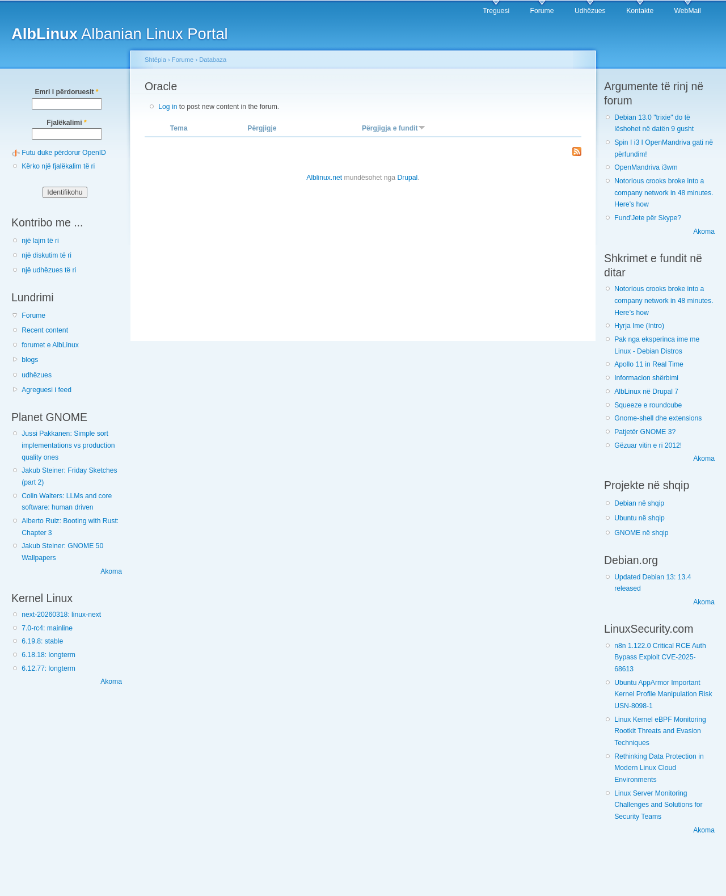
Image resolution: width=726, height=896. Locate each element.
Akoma (111, 571)
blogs (30, 360)
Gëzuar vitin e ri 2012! (648, 445)
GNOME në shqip (641, 533)
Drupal (407, 178)
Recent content (45, 330)
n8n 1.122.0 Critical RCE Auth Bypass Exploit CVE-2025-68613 (660, 657)
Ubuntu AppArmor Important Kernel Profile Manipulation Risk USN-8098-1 (663, 694)
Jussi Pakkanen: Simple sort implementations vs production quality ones (68, 445)
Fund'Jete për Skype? (647, 218)
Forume (542, 11)
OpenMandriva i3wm (645, 167)
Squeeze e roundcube (648, 405)
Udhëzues (590, 11)
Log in (167, 107)
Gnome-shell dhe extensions (658, 418)
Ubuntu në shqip (639, 518)
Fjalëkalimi (66, 123)
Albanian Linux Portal (119, 34)
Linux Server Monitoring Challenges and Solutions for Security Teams (658, 805)
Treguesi (496, 11)
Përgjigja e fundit (393, 128)
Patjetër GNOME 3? (645, 432)
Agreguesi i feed (46, 390)
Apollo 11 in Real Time (648, 364)
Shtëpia (155, 59)
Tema (179, 128)
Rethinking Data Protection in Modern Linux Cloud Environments (658, 768)
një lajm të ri (40, 241)
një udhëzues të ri (49, 270)
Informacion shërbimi (646, 378)
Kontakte (639, 11)
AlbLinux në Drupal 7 (646, 392)
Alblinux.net (324, 178)
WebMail (687, 11)
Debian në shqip (639, 503)
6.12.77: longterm (48, 668)
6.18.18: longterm (48, 655)
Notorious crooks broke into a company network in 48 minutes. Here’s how (663, 192)
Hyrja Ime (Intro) (639, 326)
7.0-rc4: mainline (47, 628)
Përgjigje (261, 128)
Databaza (212, 59)
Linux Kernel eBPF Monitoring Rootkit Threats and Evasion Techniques (660, 731)
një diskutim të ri (46, 255)
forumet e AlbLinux (50, 345)
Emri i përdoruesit (66, 92)
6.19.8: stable (42, 641)
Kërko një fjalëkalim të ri (58, 166)
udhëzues (37, 375)
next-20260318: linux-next (61, 615)
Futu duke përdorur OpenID (64, 153)
